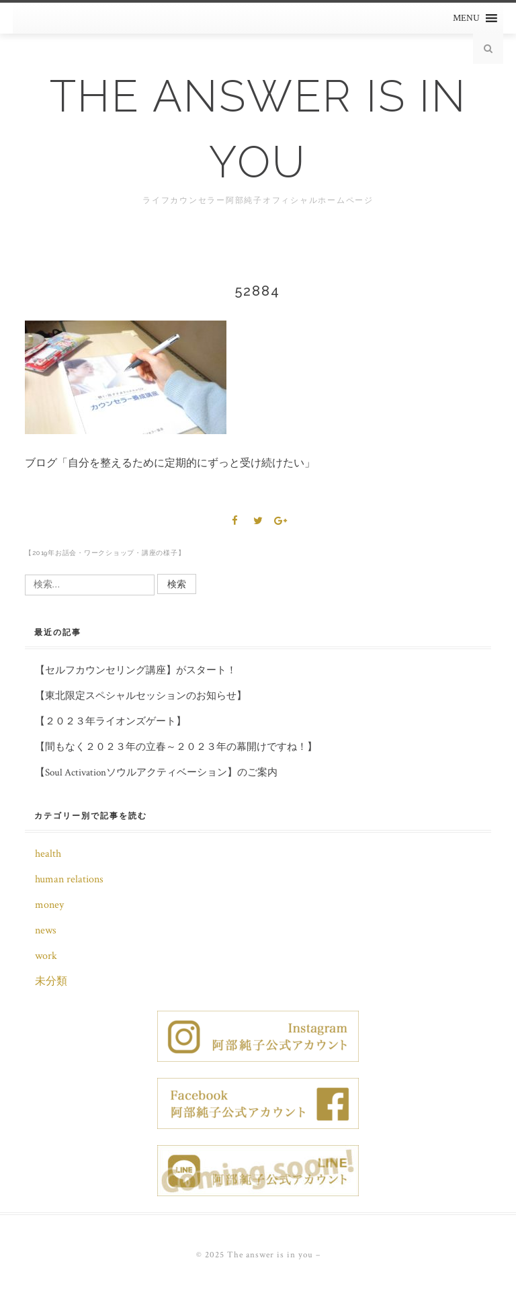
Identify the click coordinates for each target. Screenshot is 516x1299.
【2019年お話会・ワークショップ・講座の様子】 (105, 552)
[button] (466, 18)
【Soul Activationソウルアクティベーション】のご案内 (156, 772)
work (46, 956)
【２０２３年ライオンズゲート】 (110, 721)
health (48, 854)
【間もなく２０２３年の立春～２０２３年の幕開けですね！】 (176, 747)
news (45, 930)
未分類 (51, 981)
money (49, 905)
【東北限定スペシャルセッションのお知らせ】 (141, 695)
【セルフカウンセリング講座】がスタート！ (135, 670)
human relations (69, 879)
